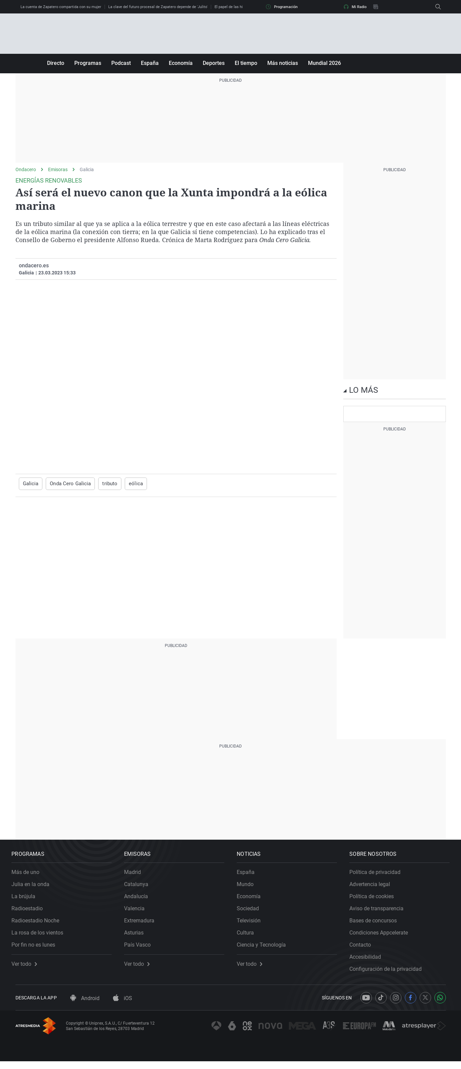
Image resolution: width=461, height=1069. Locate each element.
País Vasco (141, 948)
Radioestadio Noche (39, 924)
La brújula (27, 900)
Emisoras (58, 169)
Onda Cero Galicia (67, 483)
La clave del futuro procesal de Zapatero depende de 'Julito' (157, 7)
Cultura (249, 936)
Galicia (87, 169)
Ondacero (25, 169)
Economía (181, 63)
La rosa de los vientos (41, 936)
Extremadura (143, 924)
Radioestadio (31, 912)
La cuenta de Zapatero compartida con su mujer (61, 7)
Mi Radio (355, 6)
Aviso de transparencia (380, 912)
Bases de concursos (377, 924)
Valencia (138, 912)
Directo (55, 63)
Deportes (214, 63)
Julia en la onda (34, 888)
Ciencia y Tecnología (265, 948)
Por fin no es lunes (37, 948)
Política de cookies (375, 900)
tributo (105, 483)
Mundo (249, 888)
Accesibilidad (369, 960)
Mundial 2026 (324, 63)
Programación (282, 6)
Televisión (253, 924)
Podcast (121, 63)
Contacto (364, 948)
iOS (122, 1006)
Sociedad (252, 912)
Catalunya (140, 888)
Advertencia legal (373, 888)
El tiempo (246, 63)
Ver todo (28, 967)
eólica (130, 483)
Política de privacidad (379, 876)
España (150, 63)
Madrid (136, 876)
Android (85, 1006)
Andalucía (140, 900)
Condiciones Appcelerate (382, 936)
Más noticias (282, 63)
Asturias (138, 936)
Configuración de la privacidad (389, 972)
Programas (87, 63)
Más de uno (29, 876)
